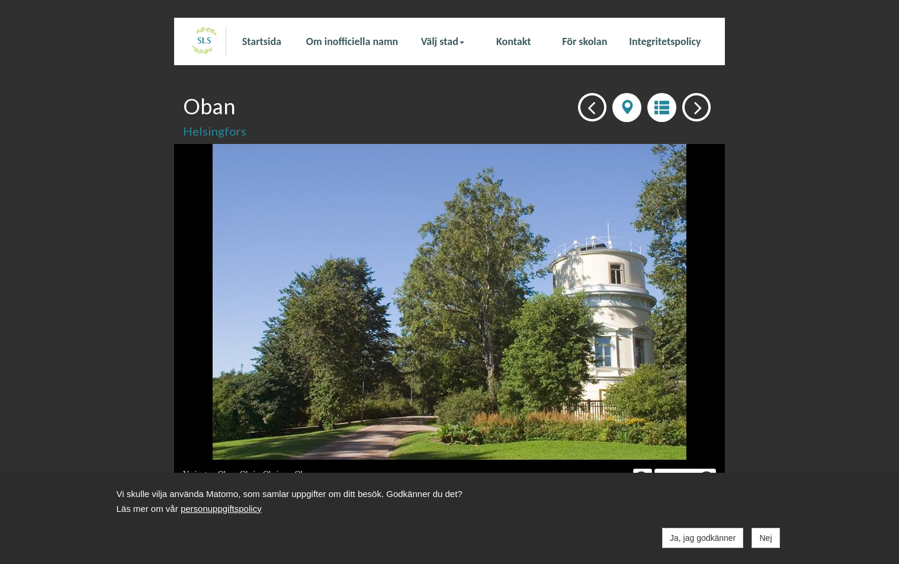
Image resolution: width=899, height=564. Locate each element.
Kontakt (513, 41)
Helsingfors (214, 131)
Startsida (261, 41)
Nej (765, 538)
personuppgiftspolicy (221, 509)
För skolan (584, 41)
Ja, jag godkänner (703, 538)
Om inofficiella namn (352, 41)
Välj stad (442, 41)
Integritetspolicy (665, 41)
